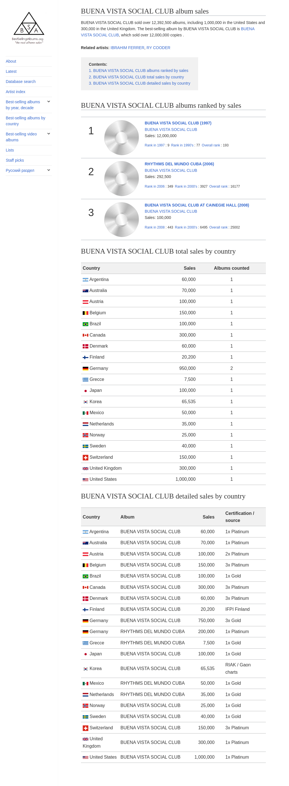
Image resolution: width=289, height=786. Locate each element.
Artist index (15, 91)
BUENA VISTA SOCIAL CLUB (171, 129)
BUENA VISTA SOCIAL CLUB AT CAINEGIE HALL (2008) (197, 205)
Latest (11, 71)
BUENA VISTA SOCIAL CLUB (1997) (178, 123)
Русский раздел (20, 170)
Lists (10, 150)
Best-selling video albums (21, 137)
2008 (155, 227)
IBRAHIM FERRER (127, 47)
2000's (186, 186)
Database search (21, 81)
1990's (182, 145)
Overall (211, 145)
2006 (155, 186)
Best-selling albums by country (25, 121)
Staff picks (15, 160)
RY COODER (158, 47)
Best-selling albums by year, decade (23, 105)
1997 (155, 145)
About (11, 61)
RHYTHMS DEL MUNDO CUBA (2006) (179, 164)
